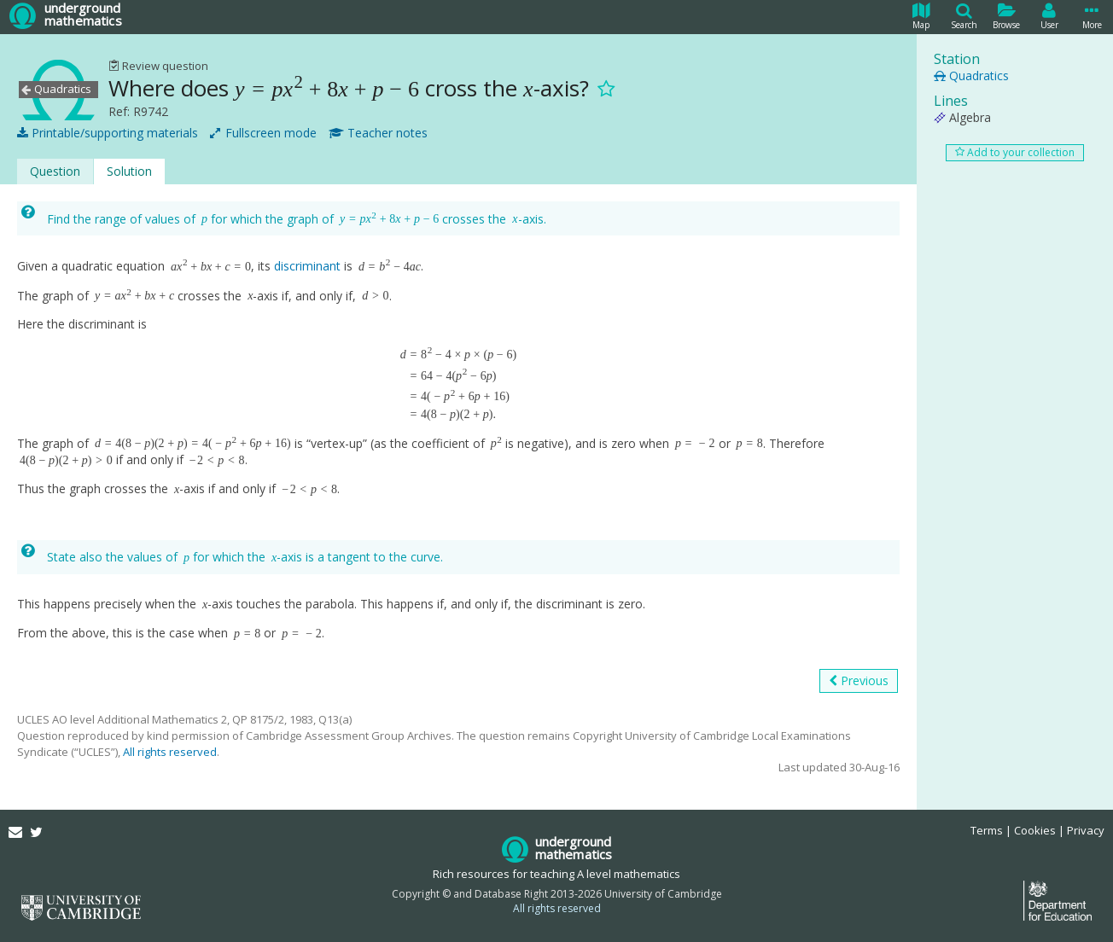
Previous (859, 680)
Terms (986, 830)
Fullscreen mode (263, 133)
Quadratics (971, 75)
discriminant (307, 266)
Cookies (1035, 830)
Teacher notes (378, 133)
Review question (158, 66)
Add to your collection (1015, 152)
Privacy (1085, 830)
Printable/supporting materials (107, 133)
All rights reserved (170, 751)
